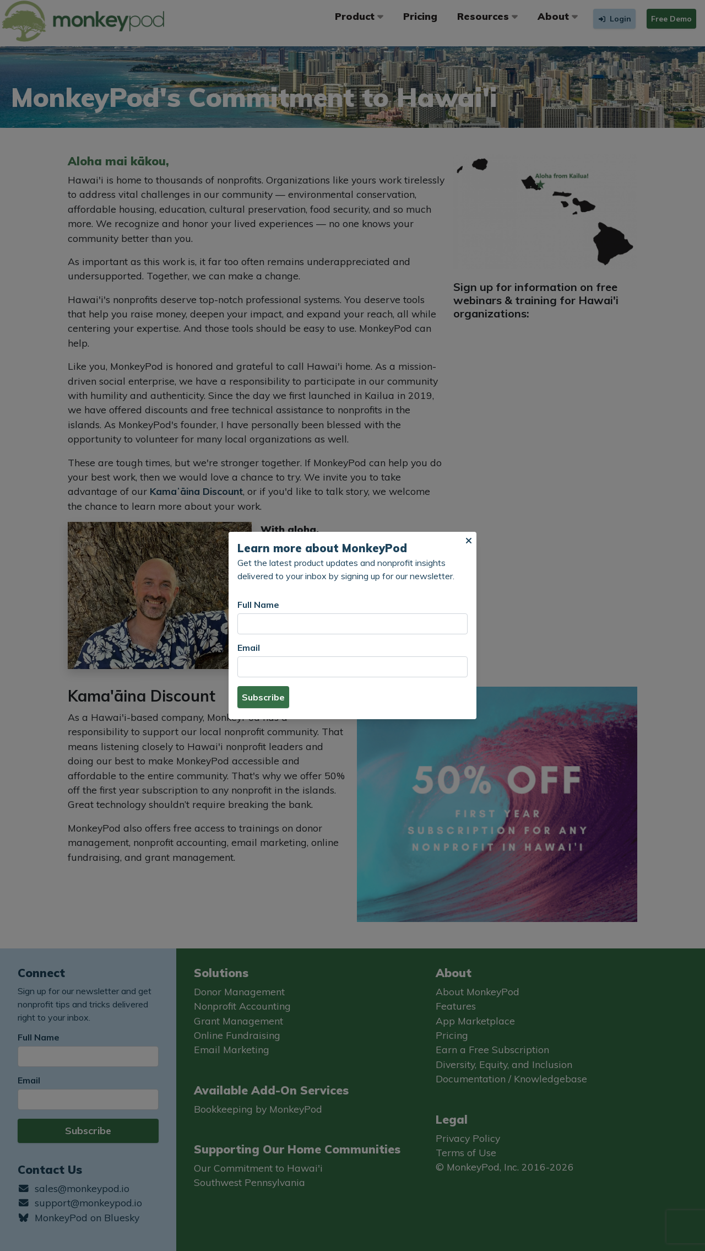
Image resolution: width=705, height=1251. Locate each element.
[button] (468, 540)
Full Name (258, 604)
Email (248, 647)
